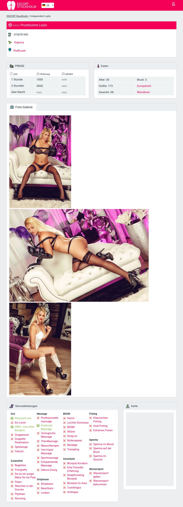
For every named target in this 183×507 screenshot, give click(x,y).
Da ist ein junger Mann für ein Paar (25, 475)
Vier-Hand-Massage (47, 451)
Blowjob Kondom (77, 463)
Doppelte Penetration (22, 440)
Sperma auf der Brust (102, 450)
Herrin (71, 418)
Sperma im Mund (103, 444)
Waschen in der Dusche (24, 487)
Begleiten (20, 465)
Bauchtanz (47, 488)
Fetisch (19, 451)
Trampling (73, 449)
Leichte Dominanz (78, 422)
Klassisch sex (23, 418)
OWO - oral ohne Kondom (24, 428)
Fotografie (21, 469)
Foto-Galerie (21, 107)
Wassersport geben (100, 475)
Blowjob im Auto (77, 483)
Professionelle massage (49, 419)
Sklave (71, 431)
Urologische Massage (48, 435)
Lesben (45, 492)
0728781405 (21, 34)
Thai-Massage (49, 441)
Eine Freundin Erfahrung (75, 469)
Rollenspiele (74, 440)
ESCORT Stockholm (17, 16)
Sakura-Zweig (49, 470)
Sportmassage (49, 457)
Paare (18, 481)
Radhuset (17, 50)
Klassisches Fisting (100, 419)
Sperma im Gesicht (99, 457)
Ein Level (20, 422)
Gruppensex (22, 434)
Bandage (72, 445)
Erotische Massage (46, 427)
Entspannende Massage (49, 463)
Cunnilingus (74, 487)
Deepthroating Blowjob (75, 476)
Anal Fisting (100, 425)
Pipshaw (20, 494)
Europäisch (144, 86)
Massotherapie (50, 445)
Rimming (20, 498)
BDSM (71, 427)
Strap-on (72, 436)
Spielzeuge (21, 447)
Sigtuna (16, 42)
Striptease (47, 483)
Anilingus (72, 492)
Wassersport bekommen (100, 482)
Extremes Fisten (103, 430)
